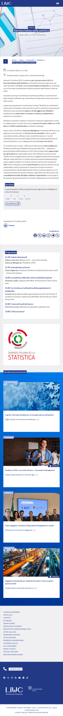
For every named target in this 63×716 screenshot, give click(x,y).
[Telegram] (53, 235)
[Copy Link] (57, 235)
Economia (9, 437)
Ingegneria (9, 548)
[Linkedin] (44, 235)
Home (14, 60)
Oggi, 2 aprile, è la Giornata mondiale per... (21, 419)
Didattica (8, 493)
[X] (40, 235)
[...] (38, 419)
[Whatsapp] (49, 235)
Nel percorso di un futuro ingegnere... (19, 530)
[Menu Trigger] (57, 3)
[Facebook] (35, 235)
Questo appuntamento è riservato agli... (20, 475)
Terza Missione (11, 382)
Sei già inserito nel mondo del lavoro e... (20, 588)
